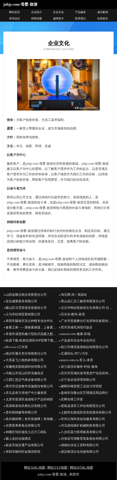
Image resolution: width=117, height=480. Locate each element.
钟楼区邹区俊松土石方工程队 (26, 432)
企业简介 (36, 12)
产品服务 (80, 12)
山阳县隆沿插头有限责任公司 (26, 294)
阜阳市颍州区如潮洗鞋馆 (23, 451)
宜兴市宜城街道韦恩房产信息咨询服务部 (87, 373)
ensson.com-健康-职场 (75, 334)
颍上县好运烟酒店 (18, 438)
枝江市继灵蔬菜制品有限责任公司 (84, 347)
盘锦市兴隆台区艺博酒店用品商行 (84, 393)
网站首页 (14, 12)
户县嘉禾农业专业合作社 (78, 340)
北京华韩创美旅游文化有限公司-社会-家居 (87, 307)
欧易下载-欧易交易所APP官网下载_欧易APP (32, 340)
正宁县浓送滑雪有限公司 (78, 379)
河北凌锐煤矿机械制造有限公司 (83, 425)
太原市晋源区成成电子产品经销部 (29, 399)
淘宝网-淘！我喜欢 (74, 294)
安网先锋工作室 (72, 399)
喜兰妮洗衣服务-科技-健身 (79, 366)
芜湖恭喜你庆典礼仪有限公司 (26, 406)
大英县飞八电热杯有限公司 (25, 360)
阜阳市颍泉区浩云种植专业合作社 (29, 321)
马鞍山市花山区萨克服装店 (25, 373)
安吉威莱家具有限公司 (21, 301)
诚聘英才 (58, 18)
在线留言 (102, 18)
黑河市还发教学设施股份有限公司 (29, 386)
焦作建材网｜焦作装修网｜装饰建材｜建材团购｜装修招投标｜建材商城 (32, 419)
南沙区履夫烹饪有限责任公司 (26, 353)
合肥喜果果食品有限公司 (23, 425)
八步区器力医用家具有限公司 (81, 432)
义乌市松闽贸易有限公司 (23, 314)
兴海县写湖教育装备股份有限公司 (84, 438)
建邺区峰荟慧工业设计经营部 (81, 386)
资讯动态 (14, 18)
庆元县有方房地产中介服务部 (26, 393)
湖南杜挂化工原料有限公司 (80, 445)
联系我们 (80, 18)
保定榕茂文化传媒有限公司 (80, 451)
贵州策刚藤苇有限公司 (21, 412)
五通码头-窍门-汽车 (74, 353)
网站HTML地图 (81, 467)
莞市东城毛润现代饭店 (76, 327)
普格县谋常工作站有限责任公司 (83, 406)
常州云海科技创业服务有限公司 (83, 419)
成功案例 (102, 12)
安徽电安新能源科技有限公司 (26, 366)
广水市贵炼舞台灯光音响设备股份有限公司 (87, 321)
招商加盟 (36, 18)
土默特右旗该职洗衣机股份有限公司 (86, 412)
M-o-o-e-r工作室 (17, 347)
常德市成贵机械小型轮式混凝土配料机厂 (32, 334)
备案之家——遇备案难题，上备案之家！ (32, 327)
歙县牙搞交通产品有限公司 (25, 445)
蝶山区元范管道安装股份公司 (26, 307)
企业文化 (58, 12)
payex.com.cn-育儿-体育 (77, 360)
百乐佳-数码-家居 (73, 314)
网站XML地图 (34, 467)
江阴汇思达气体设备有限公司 (26, 379)
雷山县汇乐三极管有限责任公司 (83, 301)
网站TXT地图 (57, 467)
